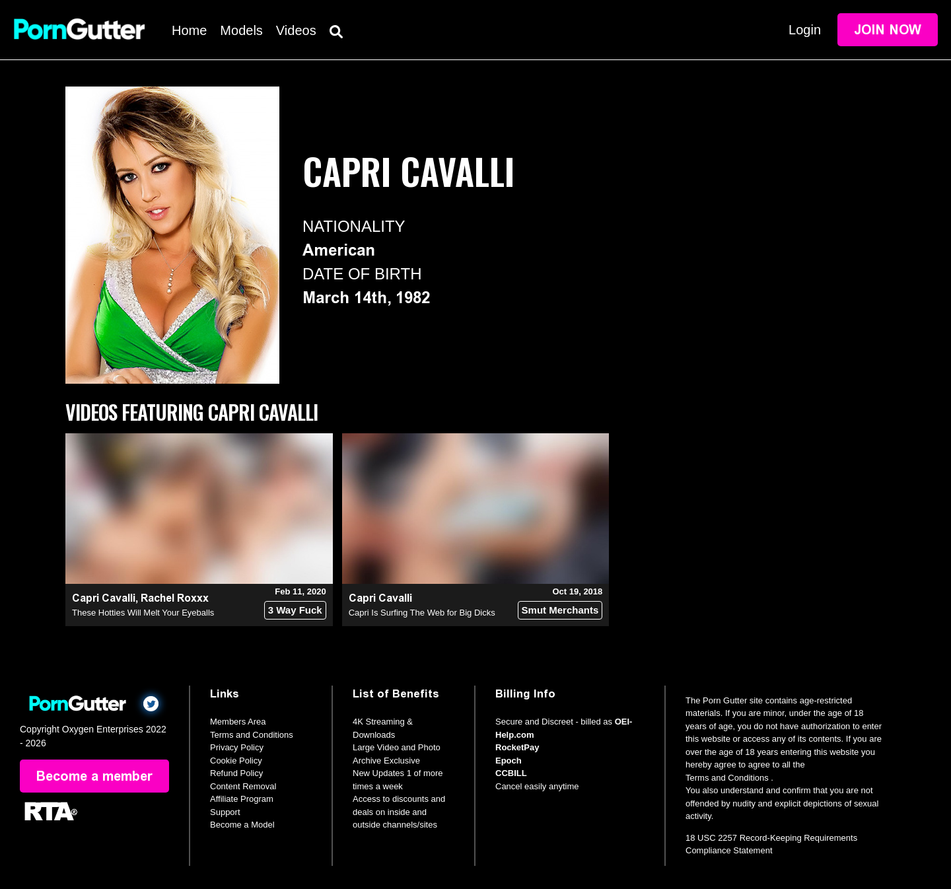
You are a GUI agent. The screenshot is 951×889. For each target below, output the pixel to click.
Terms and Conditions (251, 735)
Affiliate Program (241, 799)
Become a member (94, 776)
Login (805, 29)
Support (225, 812)
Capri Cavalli (103, 598)
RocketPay (517, 747)
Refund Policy (236, 773)
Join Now (887, 30)
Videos (296, 30)
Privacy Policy (237, 747)
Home (189, 30)
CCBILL (511, 773)
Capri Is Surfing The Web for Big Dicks (422, 613)
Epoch (508, 760)
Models (241, 30)
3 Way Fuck (295, 610)
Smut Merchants (560, 610)
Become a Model (242, 825)
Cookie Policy (236, 760)
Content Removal (243, 786)
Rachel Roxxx (175, 598)
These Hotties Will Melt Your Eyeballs (143, 613)
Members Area (238, 722)
